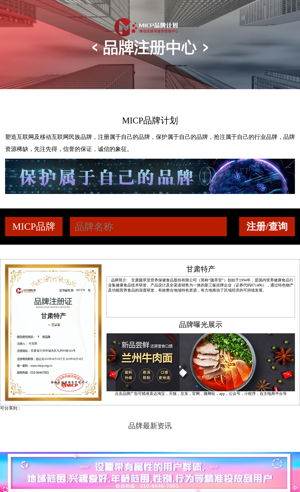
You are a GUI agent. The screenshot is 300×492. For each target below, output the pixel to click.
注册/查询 (267, 226)
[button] (197, 386)
